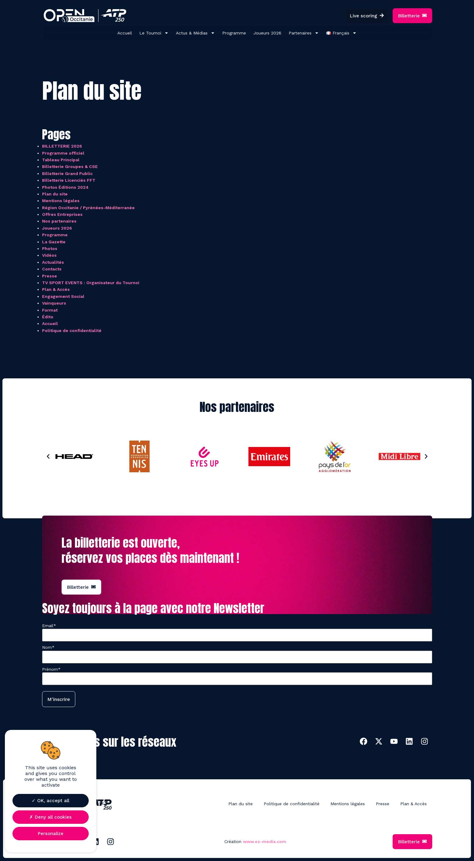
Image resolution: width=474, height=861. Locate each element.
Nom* (48, 647)
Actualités (53, 262)
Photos (49, 248)
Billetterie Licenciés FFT (68, 180)
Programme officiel (63, 153)
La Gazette (54, 241)
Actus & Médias (195, 33)
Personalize (50, 833)
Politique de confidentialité (72, 330)
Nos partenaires (59, 221)
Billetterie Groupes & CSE (70, 166)
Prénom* (51, 669)
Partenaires (304, 33)
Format (50, 310)
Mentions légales (61, 200)
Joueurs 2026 (267, 32)
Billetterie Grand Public (67, 173)
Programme (234, 32)
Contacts (52, 268)
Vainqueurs (54, 303)
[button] (48, 456)
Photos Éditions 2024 (65, 187)
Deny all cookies (50, 817)
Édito (47, 316)
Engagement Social (63, 296)
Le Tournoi (154, 33)
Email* (49, 625)
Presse (49, 275)
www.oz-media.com (264, 841)
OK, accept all (50, 800)
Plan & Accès (56, 289)
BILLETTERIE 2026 (62, 146)
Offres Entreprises (62, 214)
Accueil (124, 32)
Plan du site (55, 193)
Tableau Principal (61, 159)
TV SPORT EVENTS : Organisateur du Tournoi (90, 282)
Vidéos (49, 255)
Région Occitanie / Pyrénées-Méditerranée (88, 207)
